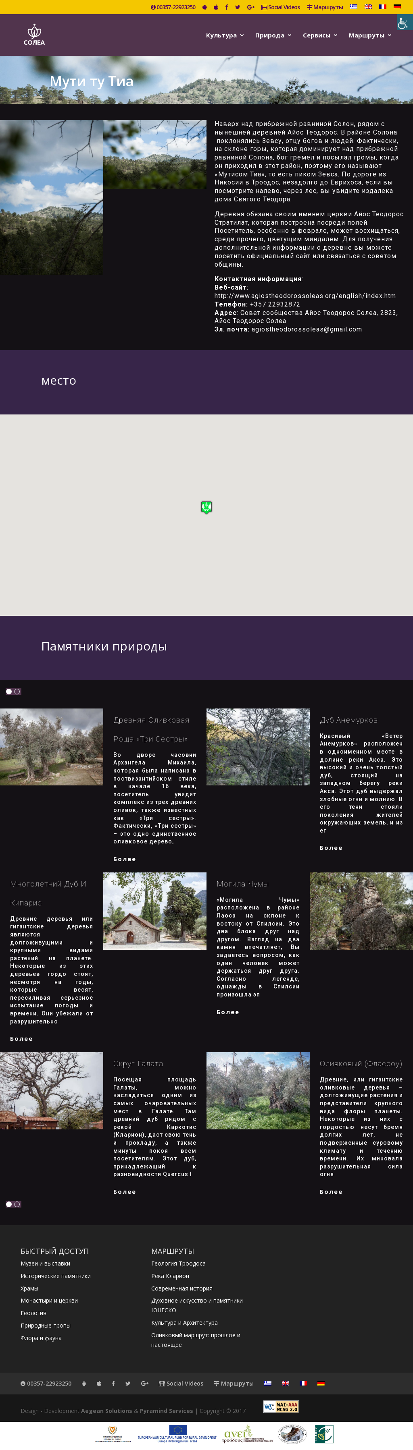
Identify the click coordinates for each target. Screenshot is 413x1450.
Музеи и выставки (45, 1263)
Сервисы (316, 35)
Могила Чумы (243, 884)
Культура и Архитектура (184, 1322)
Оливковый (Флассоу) (361, 1063)
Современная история (182, 1288)
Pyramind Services (166, 1411)
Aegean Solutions (106, 1411)
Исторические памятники (56, 1276)
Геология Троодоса (178, 1263)
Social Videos (280, 7)
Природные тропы (46, 1325)
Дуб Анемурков (349, 720)
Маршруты (325, 7)
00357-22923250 (173, 7)
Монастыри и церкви (49, 1300)
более (124, 859)
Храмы (29, 1288)
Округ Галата (138, 1063)
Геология (33, 1313)
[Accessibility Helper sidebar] (405, 22)
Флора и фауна (41, 1338)
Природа (269, 35)
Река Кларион (170, 1276)
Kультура (221, 35)
